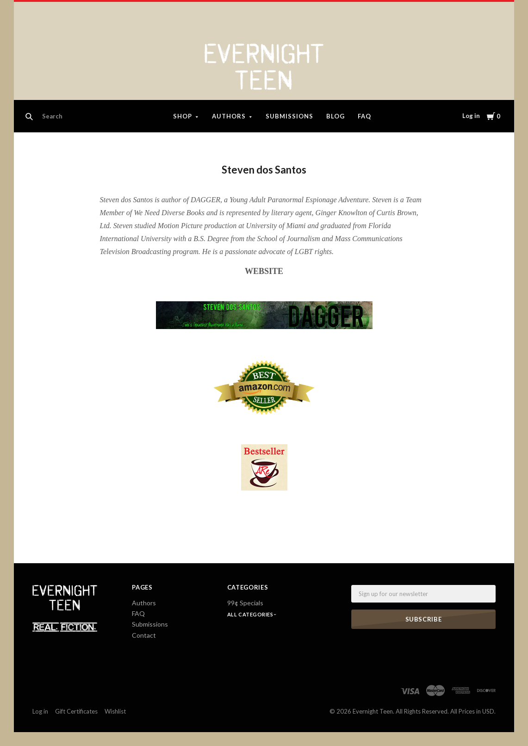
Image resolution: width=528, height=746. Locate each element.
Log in (471, 115)
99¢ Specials (245, 603)
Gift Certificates (76, 711)
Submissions (289, 116)
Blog (335, 116)
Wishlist (115, 711)
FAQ (364, 116)
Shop (182, 116)
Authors (229, 116)
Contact (144, 635)
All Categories (250, 614)
